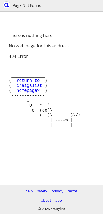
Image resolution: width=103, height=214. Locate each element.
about (46, 200)
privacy (57, 191)
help (29, 191)
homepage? (28, 97)
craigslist (29, 91)
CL (6, 5)
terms (72, 191)
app (58, 200)
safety (42, 191)
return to (28, 85)
